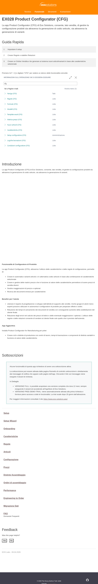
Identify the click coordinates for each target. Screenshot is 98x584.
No (11, 541)
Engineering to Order (14, 498)
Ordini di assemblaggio (15, 483)
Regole (7, 444)
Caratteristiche (11, 436)
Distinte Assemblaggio (15, 475)
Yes (4, 541)
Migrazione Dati (11, 506)
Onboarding (9, 429)
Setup (6, 413)
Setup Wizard (10, 421)
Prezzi (6, 467)
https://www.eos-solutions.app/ (55, 399)
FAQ (6, 513)
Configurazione (11, 459)
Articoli (7, 452)
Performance (10, 490)
